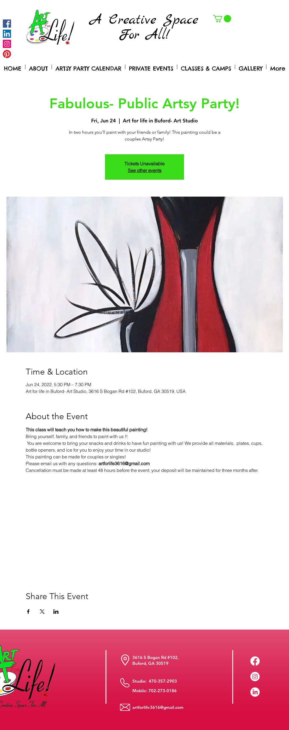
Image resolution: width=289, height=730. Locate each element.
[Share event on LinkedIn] (56, 611)
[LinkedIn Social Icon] (7, 34)
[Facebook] (7, 23)
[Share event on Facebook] (28, 611)
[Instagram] (7, 44)
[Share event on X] (42, 611)
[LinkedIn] (255, 692)
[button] (222, 18)
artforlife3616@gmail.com (157, 707)
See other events (144, 170)
